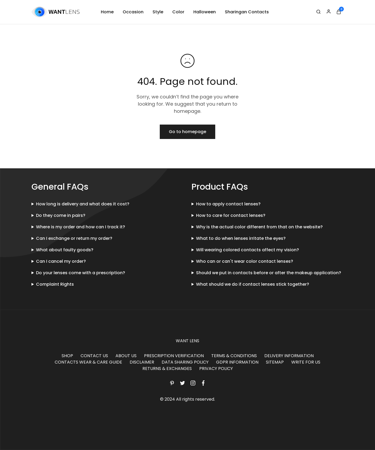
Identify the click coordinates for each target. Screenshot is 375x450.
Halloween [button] (204, 12)
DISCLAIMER (142, 362)
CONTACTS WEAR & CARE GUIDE (88, 362)
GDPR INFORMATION (237, 362)
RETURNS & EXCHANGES (167, 368)
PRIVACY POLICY (216, 368)
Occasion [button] (133, 12)
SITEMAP (275, 362)
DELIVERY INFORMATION (289, 356)
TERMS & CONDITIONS (234, 356)
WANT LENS (187, 341)
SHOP (67, 356)
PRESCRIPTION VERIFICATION (174, 356)
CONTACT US (94, 356)
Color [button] (178, 12)
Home (107, 12)
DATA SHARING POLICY (185, 362)
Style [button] (158, 12)
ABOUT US (126, 356)
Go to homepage (187, 132)
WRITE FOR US (305, 362)
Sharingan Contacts (247, 12)
